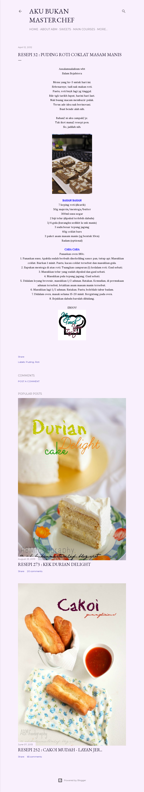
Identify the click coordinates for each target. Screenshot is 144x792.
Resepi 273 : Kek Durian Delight (54, 564)
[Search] (124, 10)
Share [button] (21, 356)
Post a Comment (29, 381)
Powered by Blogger (72, 780)
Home (33, 29)
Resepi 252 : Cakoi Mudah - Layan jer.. (60, 750)
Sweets (65, 29)
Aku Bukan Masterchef (51, 15)
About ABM (48, 29)
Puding (30, 362)
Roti (37, 362)
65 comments (34, 756)
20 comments (34, 571)
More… (102, 29)
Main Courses (84, 29)
